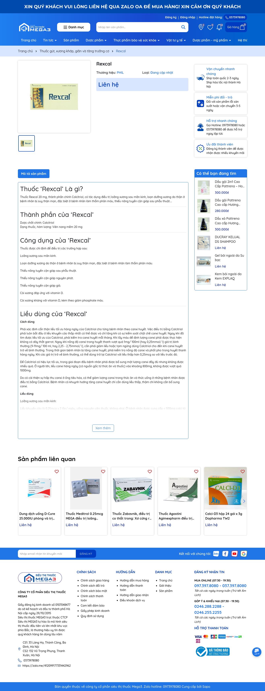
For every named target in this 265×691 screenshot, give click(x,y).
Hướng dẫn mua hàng (134, 580)
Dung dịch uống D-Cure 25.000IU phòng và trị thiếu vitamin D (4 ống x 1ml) (37, 516)
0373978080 (235, 17)
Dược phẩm (95, 40)
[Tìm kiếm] (183, 27)
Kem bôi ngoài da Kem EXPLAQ (228, 276)
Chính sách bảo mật (94, 591)
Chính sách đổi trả (93, 585)
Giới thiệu (165, 585)
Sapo (206, 687)
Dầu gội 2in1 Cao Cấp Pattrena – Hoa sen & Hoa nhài (230, 184)
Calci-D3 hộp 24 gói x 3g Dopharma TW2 (223, 516)
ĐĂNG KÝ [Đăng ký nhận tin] (86, 554)
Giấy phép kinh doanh (95, 611)
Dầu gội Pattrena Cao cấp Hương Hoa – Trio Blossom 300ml (229, 202)
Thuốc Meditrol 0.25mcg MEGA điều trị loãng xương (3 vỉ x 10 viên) (84, 516)
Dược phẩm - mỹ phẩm (211, 40)
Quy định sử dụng (92, 616)
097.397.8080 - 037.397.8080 (220, 585)
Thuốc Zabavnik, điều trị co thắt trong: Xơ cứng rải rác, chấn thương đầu (132, 516)
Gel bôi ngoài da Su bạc (229, 257)
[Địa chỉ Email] (57, 554)
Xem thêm (103, 428)
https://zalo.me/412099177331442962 (47, 665)
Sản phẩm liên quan (47, 459)
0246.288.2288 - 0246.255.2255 (209, 609)
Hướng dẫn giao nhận (134, 595)
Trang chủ (28, 40)
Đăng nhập (187, 17)
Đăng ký (170, 17)
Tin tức (48, 40)
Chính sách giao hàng (95, 580)
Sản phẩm (71, 40)
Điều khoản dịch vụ (132, 600)
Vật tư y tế (175, 40)
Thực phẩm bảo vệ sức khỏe (135, 40)
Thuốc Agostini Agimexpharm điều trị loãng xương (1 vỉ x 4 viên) (178, 516)
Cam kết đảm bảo (93, 605)
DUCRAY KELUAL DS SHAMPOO (227, 239)
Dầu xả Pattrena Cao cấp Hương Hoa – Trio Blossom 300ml (229, 220)
